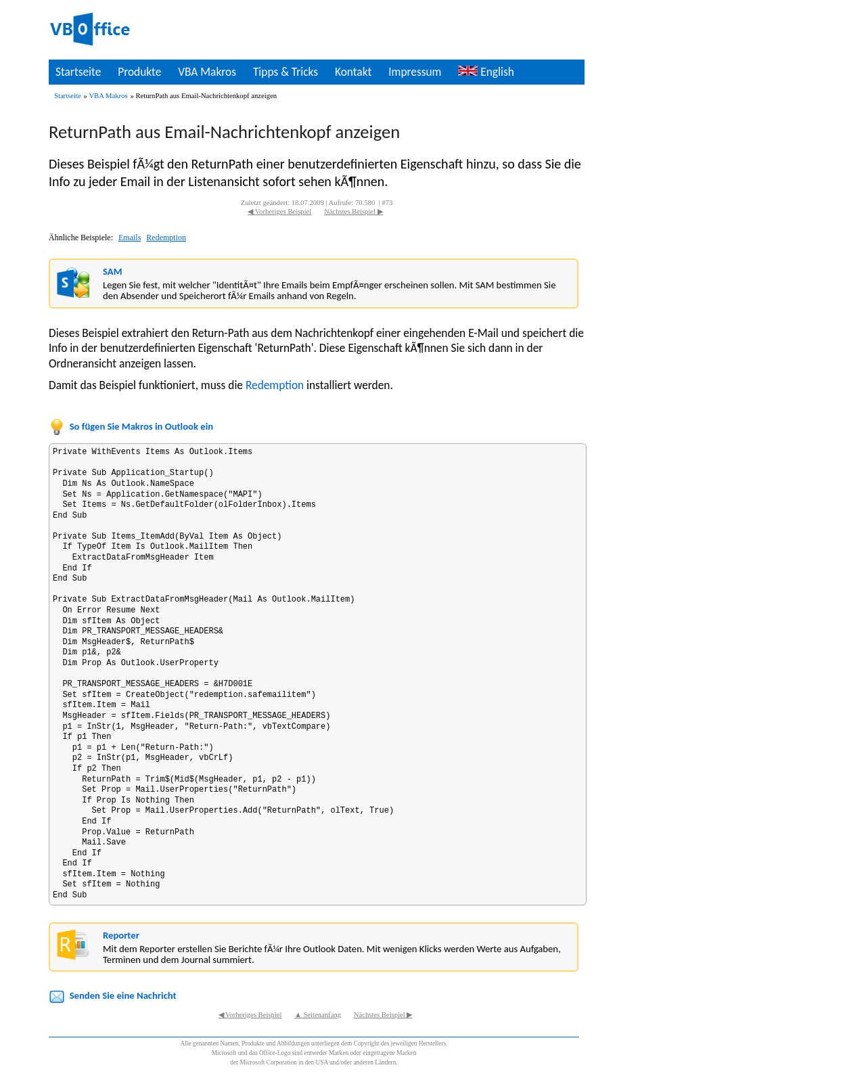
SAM (112, 271)
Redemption (166, 237)
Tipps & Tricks (285, 71)
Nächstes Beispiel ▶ (353, 211)
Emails (129, 237)
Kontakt (353, 71)
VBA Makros (207, 71)
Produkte (139, 71)
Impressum (414, 71)
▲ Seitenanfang (317, 1014)
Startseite (78, 71)
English (486, 71)
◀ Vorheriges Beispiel (279, 211)
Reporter (121, 935)
